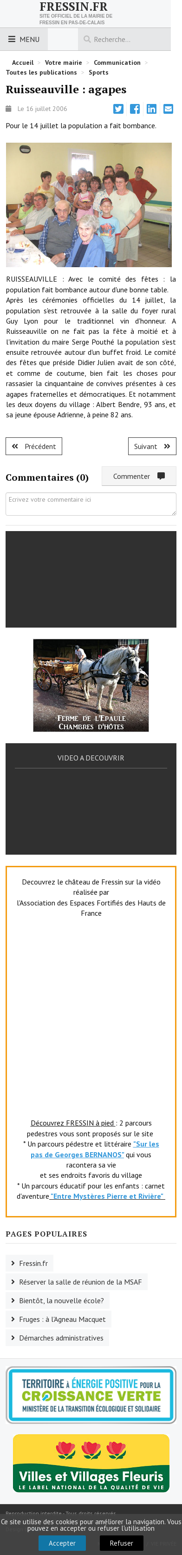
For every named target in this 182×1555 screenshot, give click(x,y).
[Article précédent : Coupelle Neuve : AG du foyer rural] (34, 446)
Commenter (139, 476)
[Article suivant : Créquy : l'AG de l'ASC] (152, 446)
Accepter (62, 1543)
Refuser (121, 1543)
